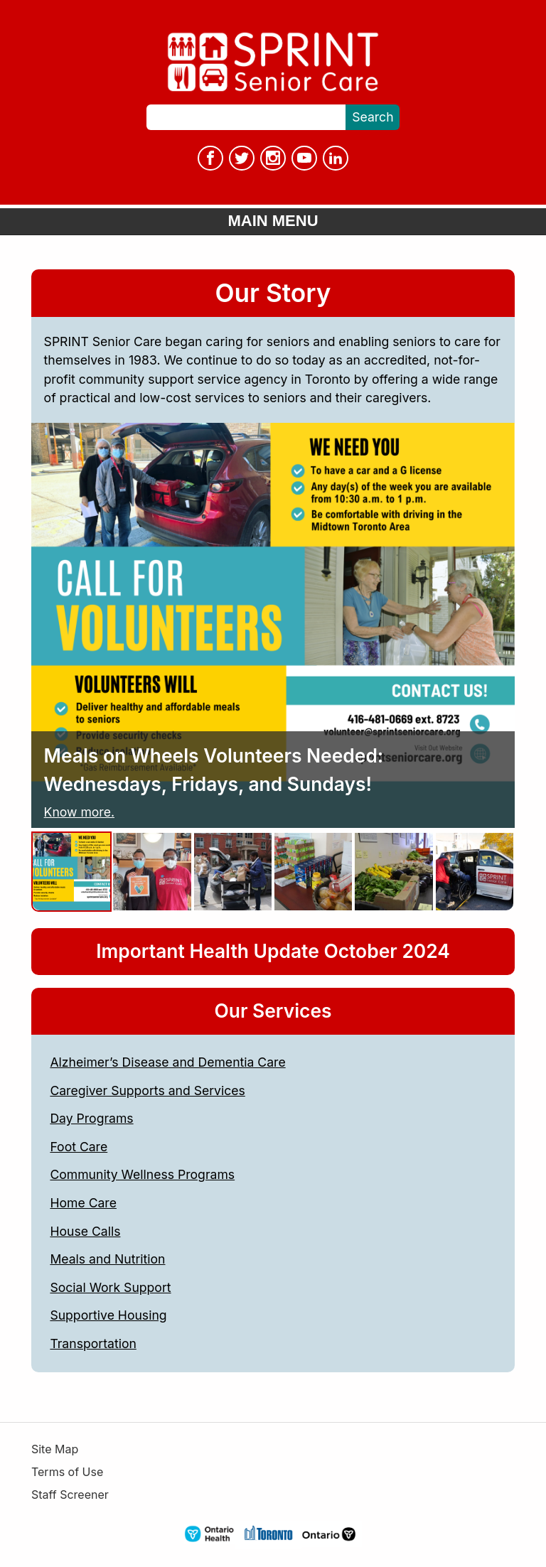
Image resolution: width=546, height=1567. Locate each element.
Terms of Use (67, 1472)
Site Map (54, 1449)
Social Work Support (110, 1287)
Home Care (83, 1202)
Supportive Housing (108, 1315)
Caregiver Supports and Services (147, 1090)
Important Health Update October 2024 (273, 950)
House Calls (85, 1231)
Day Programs (91, 1118)
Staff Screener (70, 1495)
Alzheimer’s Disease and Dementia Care (167, 1062)
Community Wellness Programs (142, 1174)
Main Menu (273, 221)
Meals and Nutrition (107, 1258)
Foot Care (78, 1146)
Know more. (79, 811)
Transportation (93, 1343)
